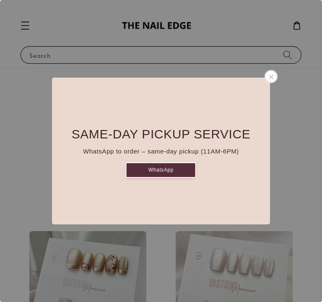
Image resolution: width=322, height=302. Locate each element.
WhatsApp (161, 170)
